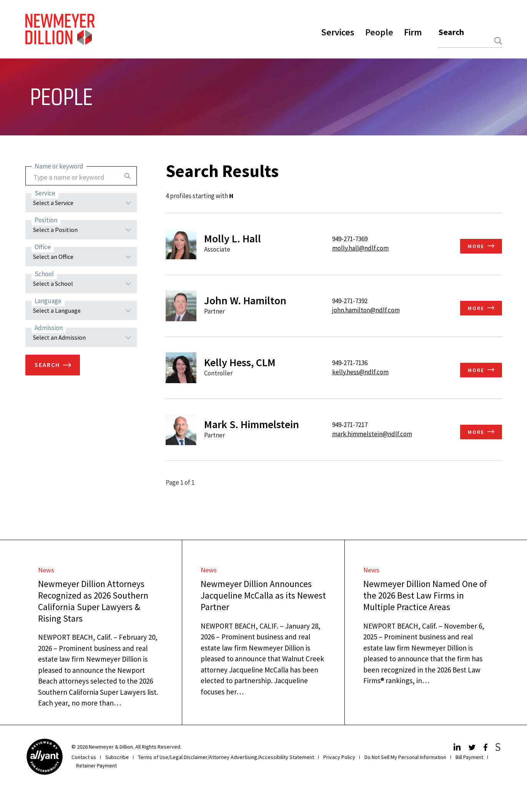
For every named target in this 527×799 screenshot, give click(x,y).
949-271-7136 (349, 363)
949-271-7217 (349, 424)
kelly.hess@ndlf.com (360, 372)
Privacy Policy (339, 757)
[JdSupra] (498, 748)
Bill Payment (469, 757)
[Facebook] (486, 748)
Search (451, 32)
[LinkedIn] (458, 748)
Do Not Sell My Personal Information (405, 757)
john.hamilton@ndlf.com (366, 310)
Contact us (83, 757)
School (44, 274)
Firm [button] (413, 32)
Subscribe (117, 757)
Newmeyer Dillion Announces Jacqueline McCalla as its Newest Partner (263, 595)
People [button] (379, 32)
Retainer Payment (96, 765)
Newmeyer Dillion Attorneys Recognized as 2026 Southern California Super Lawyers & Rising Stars (93, 601)
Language (48, 301)
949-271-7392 (349, 301)
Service (45, 193)
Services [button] (337, 32)
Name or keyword (59, 166)
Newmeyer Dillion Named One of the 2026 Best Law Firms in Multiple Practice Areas (425, 595)
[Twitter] (473, 748)
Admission (49, 328)
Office (43, 247)
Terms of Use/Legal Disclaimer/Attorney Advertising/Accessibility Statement (226, 757)
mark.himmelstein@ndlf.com (372, 434)
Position (46, 220)
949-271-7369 (349, 239)
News (46, 569)
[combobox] (470, 41)
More (476, 246)
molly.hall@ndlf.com (360, 248)
